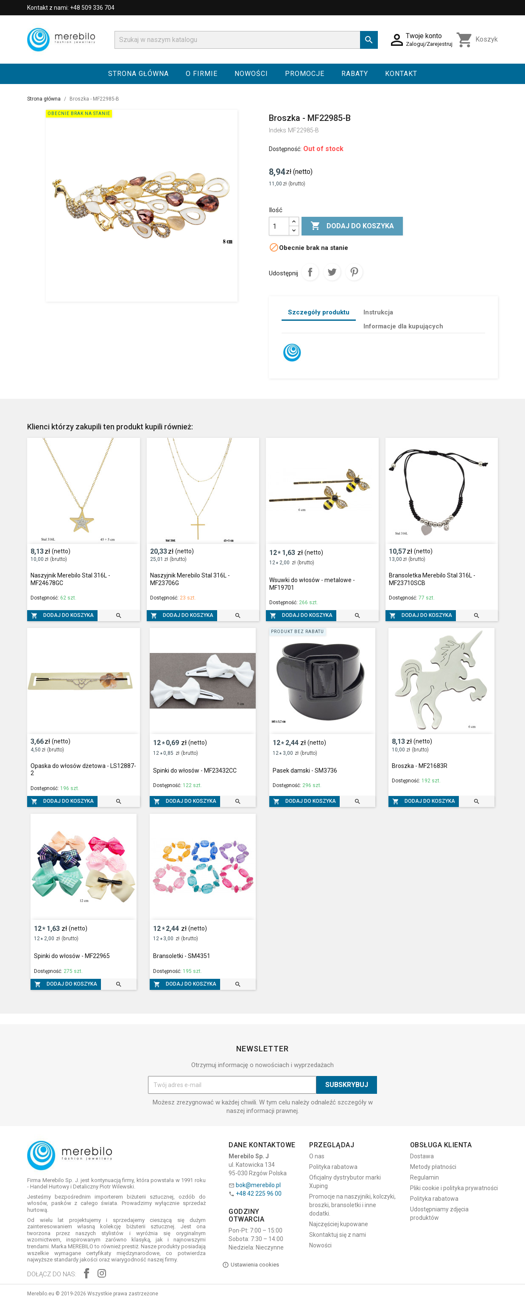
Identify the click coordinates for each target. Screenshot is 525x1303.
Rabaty (354, 74)
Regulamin (424, 1177)
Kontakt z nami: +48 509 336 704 (70, 7)
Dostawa (422, 1156)
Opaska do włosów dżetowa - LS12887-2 (83, 769)
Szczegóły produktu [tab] (318, 312)
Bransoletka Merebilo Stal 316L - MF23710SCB (432, 579)
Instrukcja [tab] (378, 312)
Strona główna (138, 74)
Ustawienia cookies (250, 1264)
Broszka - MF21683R (419, 765)
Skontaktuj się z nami (337, 1234)
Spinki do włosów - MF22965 (72, 956)
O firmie (202, 74)
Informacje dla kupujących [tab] (403, 326)
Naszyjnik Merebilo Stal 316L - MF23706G (190, 579)
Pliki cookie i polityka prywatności (454, 1188)
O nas (316, 1156)
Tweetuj (332, 271)
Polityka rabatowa (333, 1166)
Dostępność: (285, 149)
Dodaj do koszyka (352, 226)
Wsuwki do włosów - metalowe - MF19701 (312, 584)
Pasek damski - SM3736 (305, 770)
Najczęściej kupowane (338, 1224)
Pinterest (354, 271)
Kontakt (401, 74)
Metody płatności (433, 1166)
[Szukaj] (246, 40)
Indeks (277, 130)
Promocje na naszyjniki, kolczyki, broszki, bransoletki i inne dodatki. (352, 1205)
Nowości (251, 74)
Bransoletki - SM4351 (181, 956)
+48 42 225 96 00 (259, 1193)
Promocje (304, 74)
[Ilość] (279, 226)
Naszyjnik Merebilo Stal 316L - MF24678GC (70, 579)
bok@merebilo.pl (258, 1185)
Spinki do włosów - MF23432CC (195, 770)
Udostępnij (310, 271)
